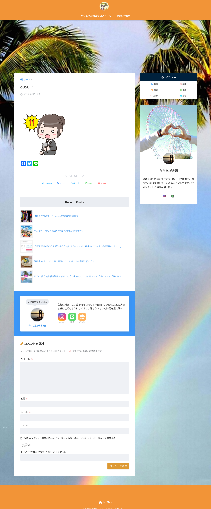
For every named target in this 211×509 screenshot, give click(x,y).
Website (82, 313)
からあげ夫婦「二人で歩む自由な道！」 (105, 6)
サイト (24, 417)
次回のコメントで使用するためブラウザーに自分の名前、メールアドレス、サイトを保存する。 (71, 429)
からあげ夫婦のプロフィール (96, 16)
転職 (154, 84)
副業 (183, 84)
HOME (105, 494)
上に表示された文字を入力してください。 (43, 443)
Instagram (62, 313)
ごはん (154, 96)
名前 (24, 390)
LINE (72, 313)
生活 (183, 90)
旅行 (183, 96)
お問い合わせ (123, 16)
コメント (26, 350)
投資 (154, 90)
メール (25, 403)
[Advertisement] (106, 46)
